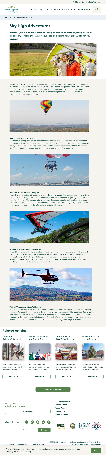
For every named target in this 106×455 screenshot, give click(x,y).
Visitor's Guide (93, 2)
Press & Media (61, 405)
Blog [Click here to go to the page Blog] (11, 17)
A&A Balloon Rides (18, 138)
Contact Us (9, 445)
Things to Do (52, 9)
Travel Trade (60, 408)
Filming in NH (60, 411)
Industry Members (62, 401)
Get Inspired (83, 9)
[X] (26, 422)
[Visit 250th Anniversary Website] (96, 426)
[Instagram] (32, 422)
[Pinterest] (49, 422)
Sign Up (44, 430)
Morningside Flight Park (20, 249)
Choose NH (28, 411)
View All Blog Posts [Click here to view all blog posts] (53, 389)
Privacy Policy (23, 445)
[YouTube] (43, 422)
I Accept (96, 450)
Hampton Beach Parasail (20, 192)
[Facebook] (37, 422)
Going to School (61, 415)
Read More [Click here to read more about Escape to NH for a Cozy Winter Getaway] (66, 376)
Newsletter (78, 2)
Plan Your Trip (36, 9)
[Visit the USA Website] (84, 426)
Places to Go (67, 9)
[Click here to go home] (6, 17)
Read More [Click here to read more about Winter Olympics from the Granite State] (39, 376)
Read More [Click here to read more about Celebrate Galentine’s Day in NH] (13, 376)
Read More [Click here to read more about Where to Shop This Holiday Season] (92, 376)
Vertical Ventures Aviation (20, 307)
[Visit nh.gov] (72, 426)
